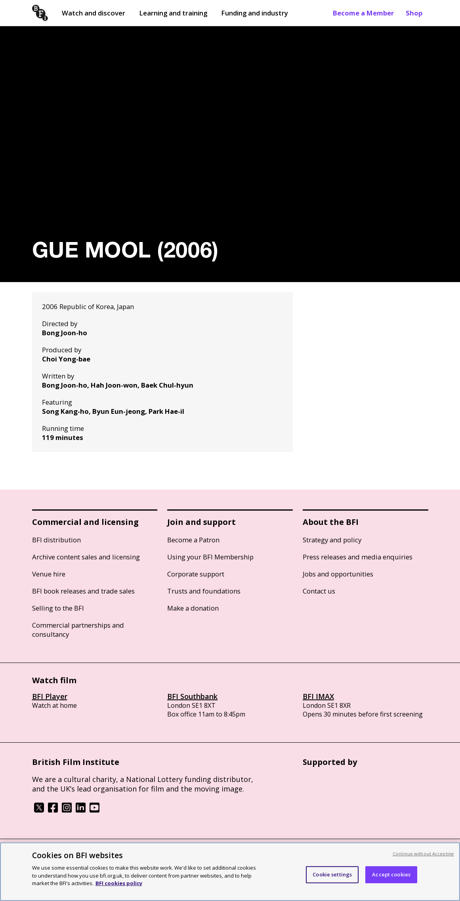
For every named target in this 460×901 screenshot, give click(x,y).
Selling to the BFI (58, 608)
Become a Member (363, 12)
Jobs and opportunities (338, 573)
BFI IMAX (318, 696)
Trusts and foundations (203, 591)
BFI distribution (56, 539)
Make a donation (193, 608)
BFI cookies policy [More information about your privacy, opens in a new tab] (118, 883)
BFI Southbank (192, 696)
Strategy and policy (332, 539)
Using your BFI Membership (210, 556)
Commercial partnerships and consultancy (78, 630)
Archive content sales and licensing (86, 556)
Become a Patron (193, 539)
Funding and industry (254, 12)
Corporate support (195, 573)
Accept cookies (391, 874)
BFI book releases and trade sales (83, 591)
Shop (414, 12)
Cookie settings (332, 874)
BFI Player (49, 696)
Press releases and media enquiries (357, 556)
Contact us (319, 591)
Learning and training (173, 12)
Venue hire (48, 573)
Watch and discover (93, 12)
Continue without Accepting (423, 854)
